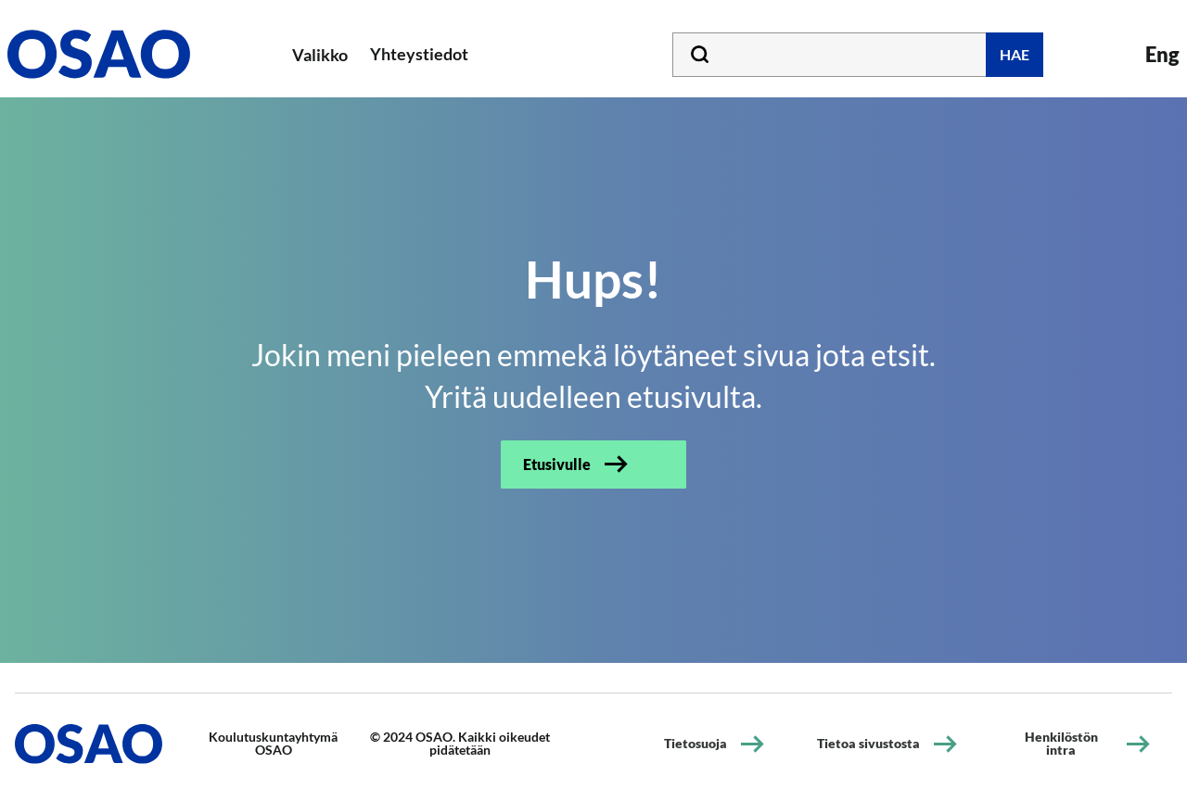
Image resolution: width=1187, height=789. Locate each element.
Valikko (320, 55)
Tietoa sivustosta (868, 743)
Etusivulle (557, 464)
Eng (1162, 54)
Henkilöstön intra (1061, 743)
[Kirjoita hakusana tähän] (857, 54)
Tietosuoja (695, 743)
